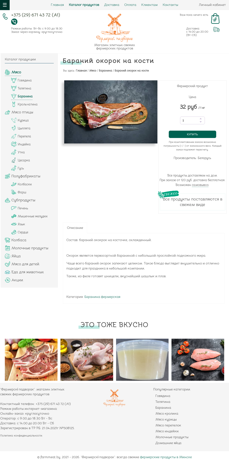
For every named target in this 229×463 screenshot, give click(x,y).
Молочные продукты (171, 437)
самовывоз (200, 185)
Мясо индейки (167, 431)
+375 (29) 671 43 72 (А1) (35, 15)
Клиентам (149, 5)
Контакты (170, 5)
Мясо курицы (166, 419)
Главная (57, 5)
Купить (192, 134)
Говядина (162, 396)
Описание (75, 228)
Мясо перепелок (168, 425)
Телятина (162, 402)
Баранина (163, 408)
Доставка (111, 5)
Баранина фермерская (102, 297)
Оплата (130, 5)
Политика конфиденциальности (21, 435)
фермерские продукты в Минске (166, 457)
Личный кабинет (212, 5)
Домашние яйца (168, 443)
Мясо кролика (166, 413)
